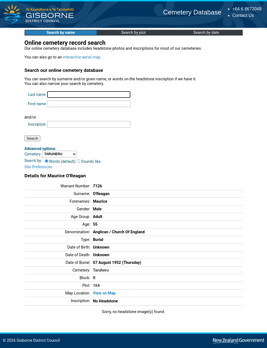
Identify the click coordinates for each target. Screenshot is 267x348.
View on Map (104, 293)
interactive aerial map (81, 57)
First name (37, 104)
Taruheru (101, 270)
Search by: (33, 160)
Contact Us (243, 15)
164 (96, 285)
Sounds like (89, 161)
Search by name (61, 32)
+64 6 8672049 (247, 9)
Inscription (37, 124)
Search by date (206, 32)
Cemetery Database (192, 12)
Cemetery (33, 154)
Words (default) (60, 161)
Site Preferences (38, 167)
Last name (37, 94)
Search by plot (133, 32)
